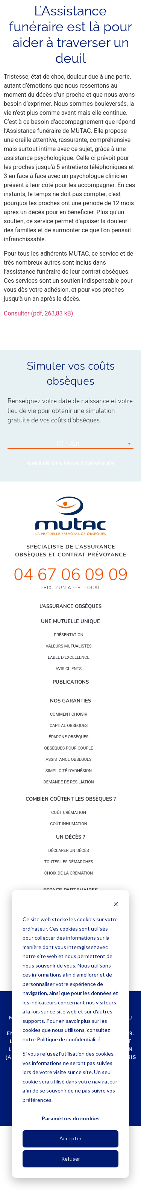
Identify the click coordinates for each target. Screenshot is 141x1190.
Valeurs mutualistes (69, 646)
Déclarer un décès (69, 850)
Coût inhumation (68, 823)
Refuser (70, 1158)
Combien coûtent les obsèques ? (71, 799)
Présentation (68, 634)
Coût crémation (68, 812)
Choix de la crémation (68, 873)
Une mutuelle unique (70, 621)
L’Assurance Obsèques (70, 606)
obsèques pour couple (68, 748)
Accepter (70, 1138)
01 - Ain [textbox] (68, 443)
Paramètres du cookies (71, 1118)
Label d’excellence (68, 657)
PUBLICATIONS (71, 682)
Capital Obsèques (69, 725)
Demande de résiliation (68, 782)
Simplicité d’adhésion (68, 770)
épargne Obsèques (69, 736)
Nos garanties (70, 701)
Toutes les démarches (68, 861)
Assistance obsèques (68, 759)
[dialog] (70, 1034)
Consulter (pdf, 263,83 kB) (38, 313)
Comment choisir (68, 714)
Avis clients (69, 668)
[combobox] (70, 443)
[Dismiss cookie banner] (115, 905)
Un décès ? (70, 837)
